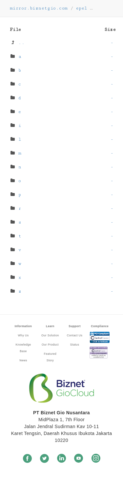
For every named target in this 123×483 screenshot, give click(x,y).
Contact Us (74, 335)
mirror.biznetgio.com (39, 8)
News (23, 360)
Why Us (23, 335)
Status (74, 344)
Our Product (50, 344)
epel (81, 8)
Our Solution (50, 335)
